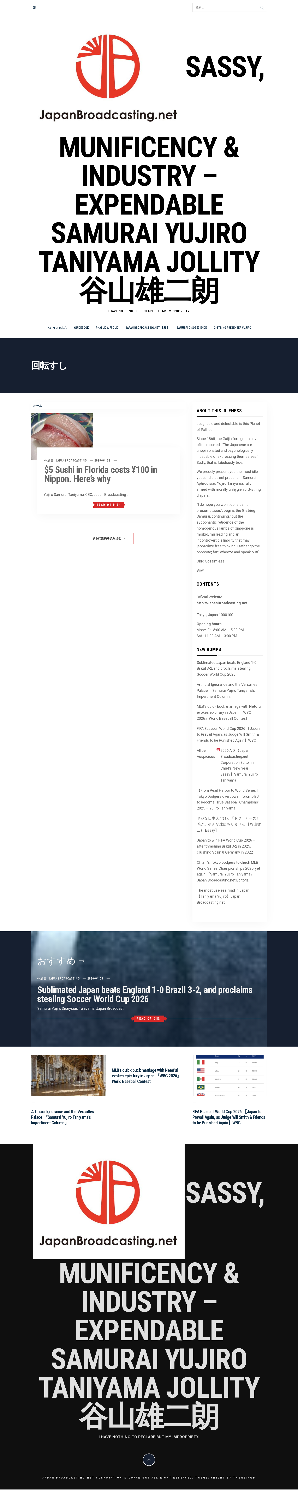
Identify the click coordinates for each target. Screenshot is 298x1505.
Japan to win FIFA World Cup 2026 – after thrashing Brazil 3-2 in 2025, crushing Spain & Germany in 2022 (226, 846)
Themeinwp (244, 1477)
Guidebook (81, 327)
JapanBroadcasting (71, 460)
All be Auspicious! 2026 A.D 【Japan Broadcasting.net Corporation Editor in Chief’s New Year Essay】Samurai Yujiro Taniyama (227, 765)
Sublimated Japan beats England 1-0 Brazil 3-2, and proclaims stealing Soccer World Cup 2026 (226, 668)
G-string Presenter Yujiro (232, 327)
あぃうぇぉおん (57, 327)
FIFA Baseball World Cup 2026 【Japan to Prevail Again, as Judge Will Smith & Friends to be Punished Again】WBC (228, 734)
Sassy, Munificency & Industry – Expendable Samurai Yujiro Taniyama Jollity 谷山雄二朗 (151, 178)
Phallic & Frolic (107, 327)
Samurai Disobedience (192, 327)
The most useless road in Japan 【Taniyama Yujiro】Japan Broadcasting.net (223, 896)
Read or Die (108, 504)
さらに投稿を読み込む (108, 538)
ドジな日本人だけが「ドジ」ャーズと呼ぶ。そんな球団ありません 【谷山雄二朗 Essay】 (229, 824)
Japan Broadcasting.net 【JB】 (147, 327)
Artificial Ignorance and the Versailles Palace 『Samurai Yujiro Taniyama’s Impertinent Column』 (227, 690)
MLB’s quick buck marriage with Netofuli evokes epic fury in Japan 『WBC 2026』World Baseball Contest (229, 712)
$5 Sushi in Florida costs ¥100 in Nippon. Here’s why (100, 474)
